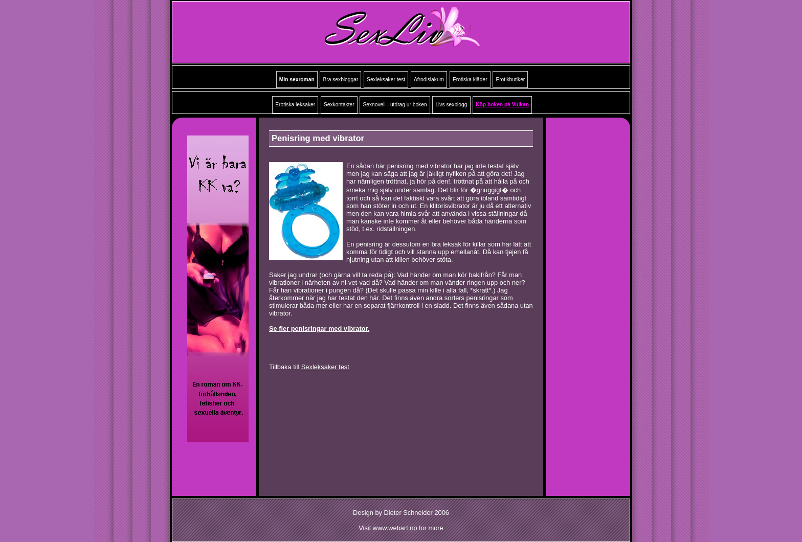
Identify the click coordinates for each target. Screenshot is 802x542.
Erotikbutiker (510, 79)
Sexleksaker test (386, 79)
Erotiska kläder (470, 79)
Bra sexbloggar (340, 79)
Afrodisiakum (429, 79)
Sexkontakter (339, 104)
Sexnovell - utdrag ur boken (395, 104)
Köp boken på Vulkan (502, 104)
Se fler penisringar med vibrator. (319, 328)
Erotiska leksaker (295, 104)
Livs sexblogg (451, 104)
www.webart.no (395, 528)
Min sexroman (297, 79)
